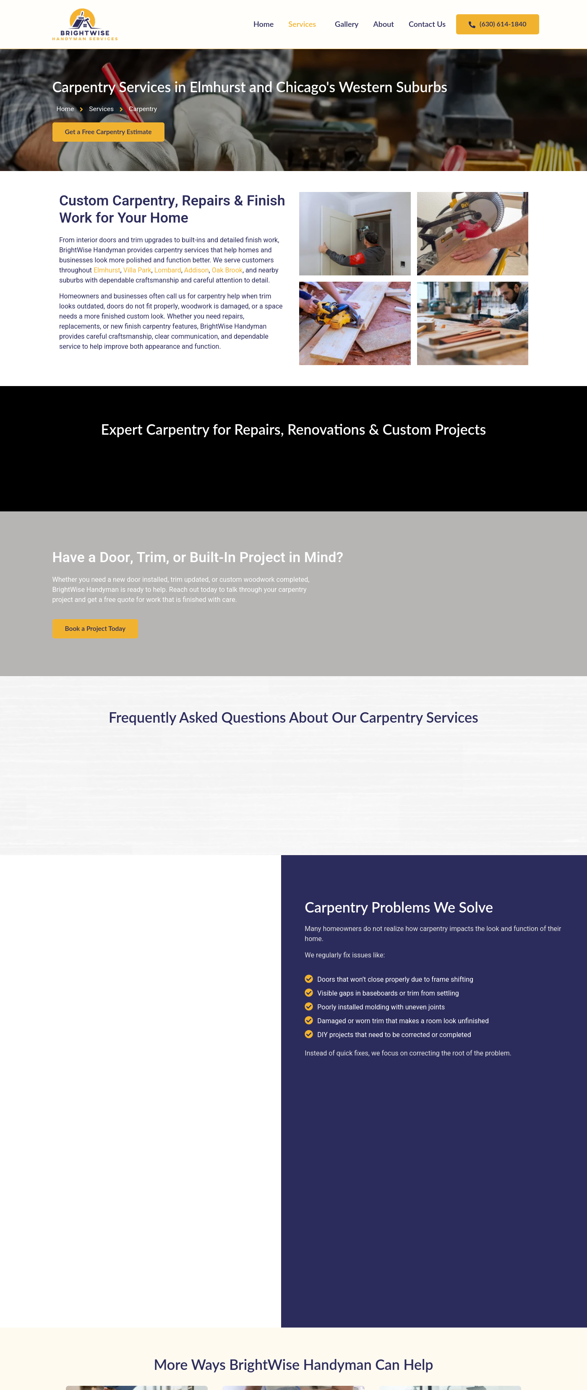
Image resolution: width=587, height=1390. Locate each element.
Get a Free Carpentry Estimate (109, 132)
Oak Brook (227, 271)
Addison (196, 271)
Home (263, 24)
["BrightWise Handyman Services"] (84, 24)
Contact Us (427, 24)
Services (302, 24)
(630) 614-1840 (497, 24)
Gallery (346, 24)
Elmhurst (107, 271)
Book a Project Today (96, 629)
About (383, 24)
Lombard (167, 271)
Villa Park (137, 271)
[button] (304, 24)
